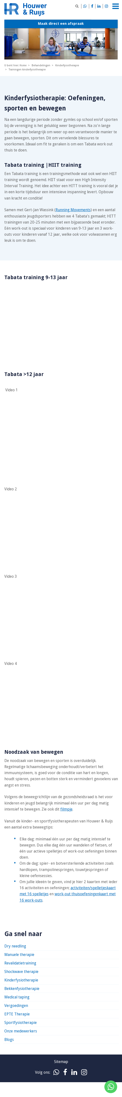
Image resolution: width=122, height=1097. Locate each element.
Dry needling (15, 946)
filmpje (66, 809)
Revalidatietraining (20, 963)
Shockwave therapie (21, 971)
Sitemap (61, 1061)
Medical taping (16, 997)
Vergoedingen (16, 1005)
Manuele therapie (19, 954)
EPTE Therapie (17, 1014)
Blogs (9, 1039)
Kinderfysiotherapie (21, 980)
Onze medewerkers (20, 1031)
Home (23, 65)
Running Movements (73, 210)
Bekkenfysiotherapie (21, 988)
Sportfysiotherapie (20, 1022)
